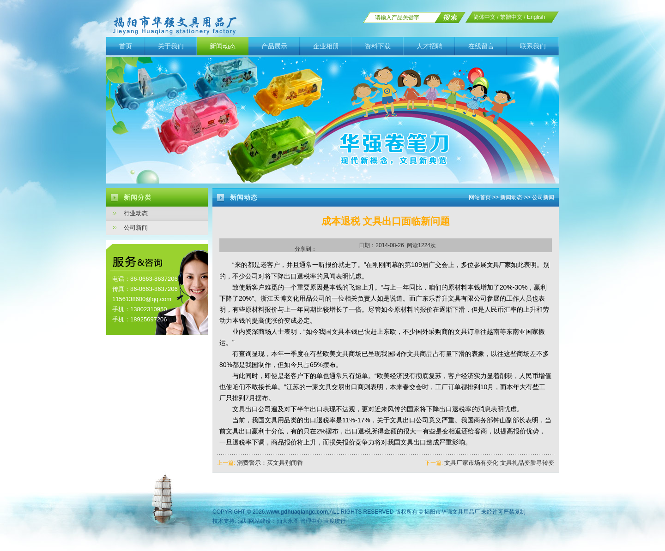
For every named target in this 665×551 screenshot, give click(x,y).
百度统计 (335, 521)
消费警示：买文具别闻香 (270, 462)
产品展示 (274, 46)
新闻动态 (223, 46)
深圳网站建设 (254, 521)
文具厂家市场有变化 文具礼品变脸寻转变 (499, 462)
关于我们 (171, 46)
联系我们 (533, 46)
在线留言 (481, 46)
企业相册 (326, 46)
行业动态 (136, 213)
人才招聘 (429, 46)
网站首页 (480, 197)
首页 (125, 46)
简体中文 (484, 17)
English (536, 17)
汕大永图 (288, 521)
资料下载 (378, 46)
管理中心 (311, 521)
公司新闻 (136, 227)
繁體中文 (511, 17)
